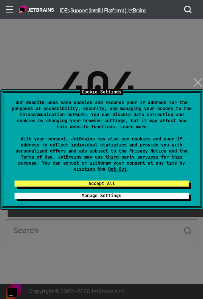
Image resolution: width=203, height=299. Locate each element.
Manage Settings (101, 196)
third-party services (131, 157)
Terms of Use (37, 157)
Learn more (133, 127)
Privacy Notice (147, 151)
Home (36, 9)
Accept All (101, 184)
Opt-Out (117, 169)
